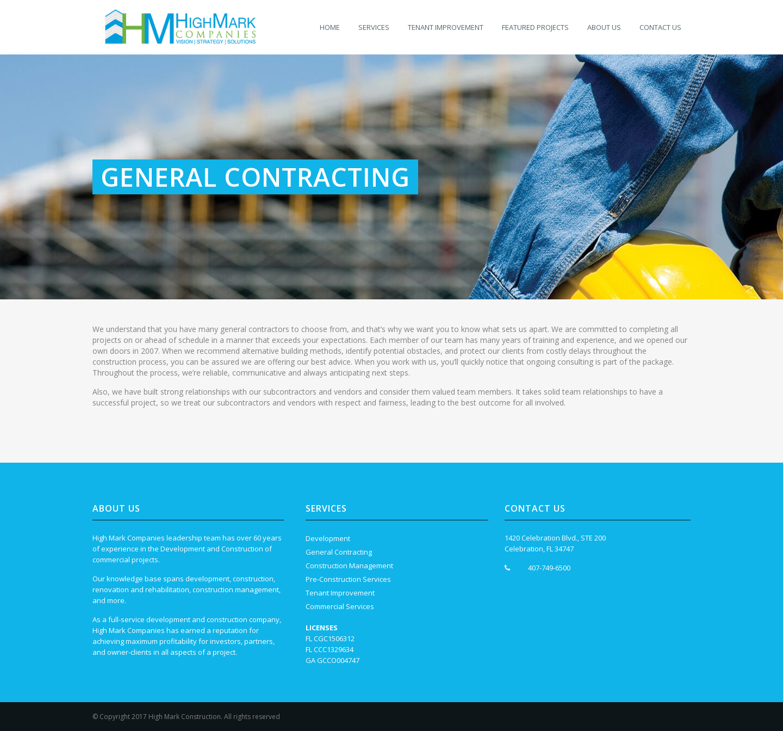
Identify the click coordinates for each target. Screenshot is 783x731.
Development (328, 538)
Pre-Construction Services (348, 579)
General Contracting (339, 552)
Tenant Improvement (340, 593)
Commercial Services (340, 606)
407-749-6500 (549, 568)
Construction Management (349, 565)
